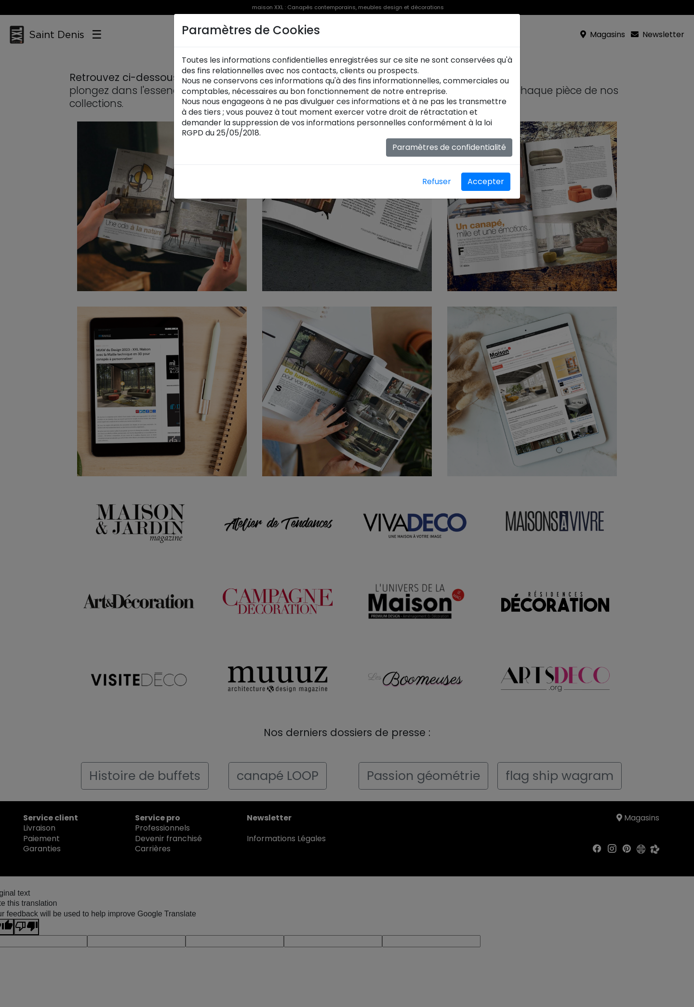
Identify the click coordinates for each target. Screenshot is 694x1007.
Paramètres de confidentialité (449, 147)
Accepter (485, 181)
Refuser (436, 181)
